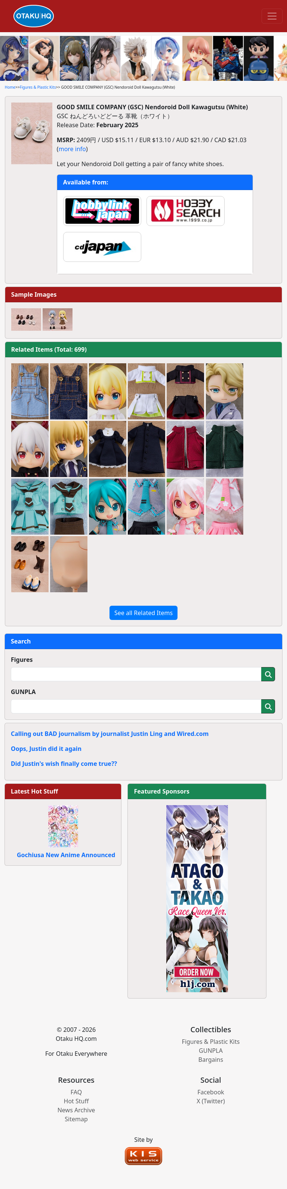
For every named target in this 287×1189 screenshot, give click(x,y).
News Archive (76, 1110)
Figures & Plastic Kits (38, 87)
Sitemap (76, 1119)
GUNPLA (23, 692)
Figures (22, 659)
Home (10, 87)
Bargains (210, 1059)
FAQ (76, 1092)
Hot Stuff (76, 1101)
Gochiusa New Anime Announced (66, 855)
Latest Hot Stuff (34, 791)
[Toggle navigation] (272, 16)
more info (72, 149)
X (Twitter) (211, 1101)
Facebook (210, 1092)
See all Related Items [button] (143, 613)
